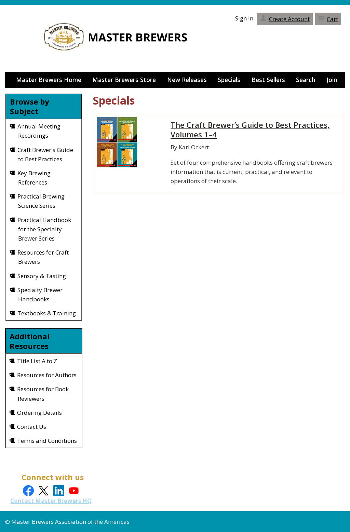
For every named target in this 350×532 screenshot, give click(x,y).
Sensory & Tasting (42, 276)
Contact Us (32, 427)
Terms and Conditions (47, 441)
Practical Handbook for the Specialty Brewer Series (44, 229)
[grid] (43, 220)
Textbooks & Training (47, 313)
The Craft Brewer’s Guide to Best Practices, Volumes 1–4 (252, 129)
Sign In (246, 15)
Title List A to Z (37, 361)
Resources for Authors (47, 375)
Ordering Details (40, 413)
